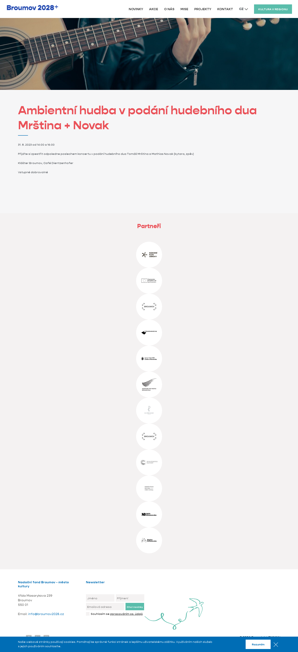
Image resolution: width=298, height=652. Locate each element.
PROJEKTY (202, 9)
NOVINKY (136, 9)
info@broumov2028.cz (46, 614)
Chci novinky (135, 606)
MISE (184, 9)
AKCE (153, 9)
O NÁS (169, 9)
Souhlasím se (117, 614)
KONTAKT (225, 9)
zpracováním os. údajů (126, 614)
